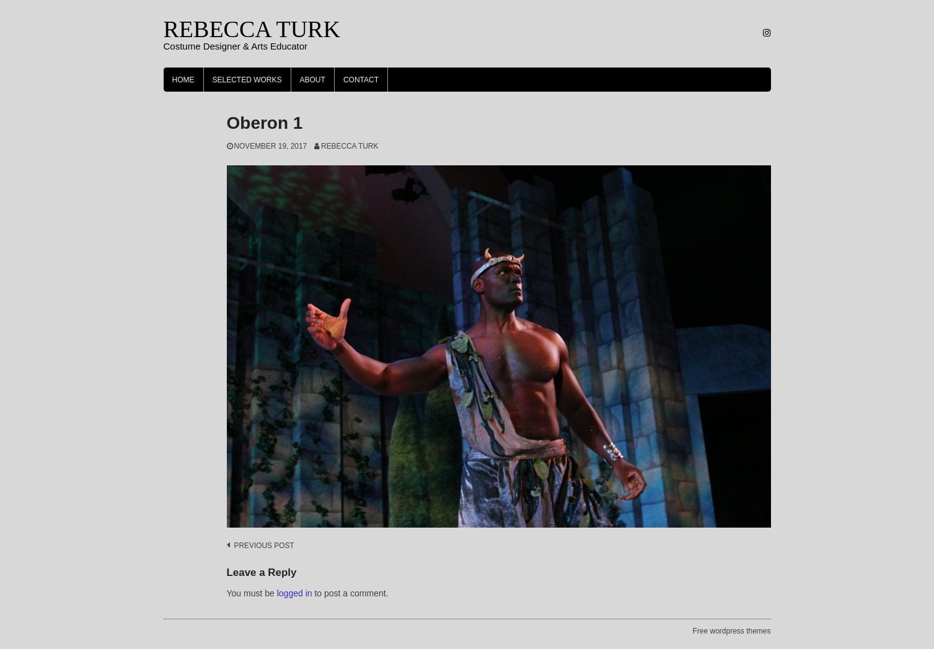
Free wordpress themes (731, 631)
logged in (294, 593)
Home (183, 80)
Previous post (264, 545)
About (312, 80)
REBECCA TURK (252, 29)
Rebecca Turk (349, 146)
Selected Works (247, 80)
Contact (361, 80)
